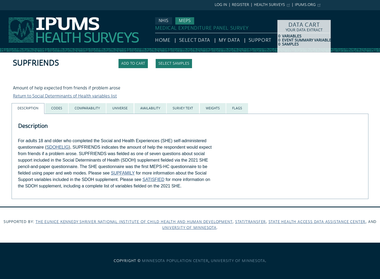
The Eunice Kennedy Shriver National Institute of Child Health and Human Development (134, 221)
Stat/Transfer (250, 221)
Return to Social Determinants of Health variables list (65, 96)
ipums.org (305, 4)
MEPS (185, 20)
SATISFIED (153, 179)
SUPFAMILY (123, 173)
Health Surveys (269, 4)
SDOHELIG (57, 147)
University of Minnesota (189, 227)
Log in (221, 4)
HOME (162, 40)
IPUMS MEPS (12, 13)
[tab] (28, 108)
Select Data (194, 40)
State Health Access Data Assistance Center (317, 221)
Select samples (173, 63)
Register (240, 4)
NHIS (164, 20)
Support (260, 40)
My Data (229, 40)
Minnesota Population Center (175, 261)
